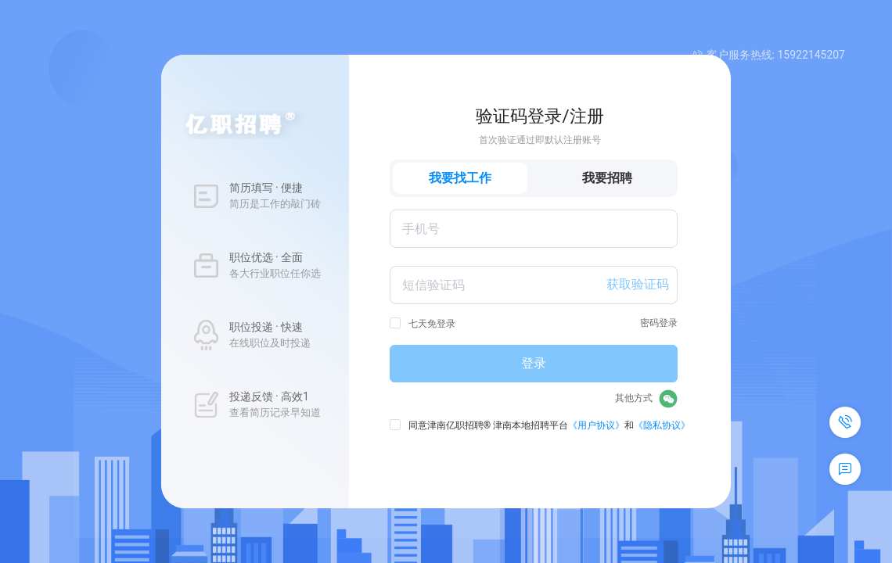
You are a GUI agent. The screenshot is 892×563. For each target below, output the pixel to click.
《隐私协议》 (662, 425)
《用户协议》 (596, 425)
